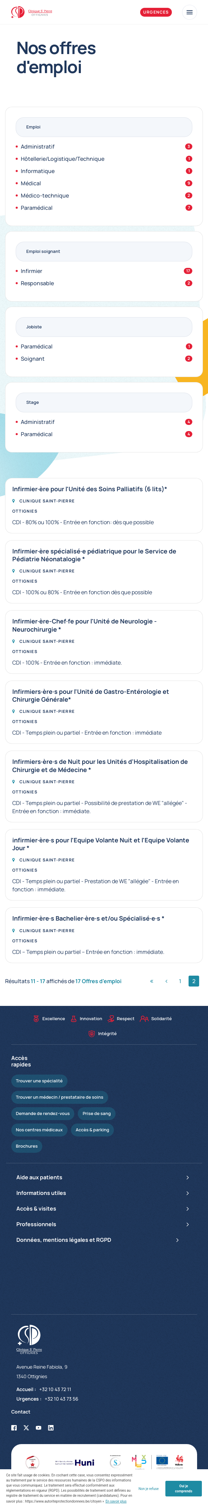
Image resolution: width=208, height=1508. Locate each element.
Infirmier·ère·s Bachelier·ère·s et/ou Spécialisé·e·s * (88, 918)
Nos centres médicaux (39, 1130)
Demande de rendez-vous (43, 1113)
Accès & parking (92, 1130)
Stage (32, 402)
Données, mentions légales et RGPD (99, 1240)
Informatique (106, 171)
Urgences (156, 12)
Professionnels (104, 1224)
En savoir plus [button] (116, 1501)
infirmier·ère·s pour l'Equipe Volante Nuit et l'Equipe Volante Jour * (100, 844)
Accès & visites (104, 1208)
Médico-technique (106, 195)
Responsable (106, 283)
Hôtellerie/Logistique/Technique (106, 158)
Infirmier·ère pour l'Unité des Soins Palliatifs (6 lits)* (89, 489)
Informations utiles (104, 1193)
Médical (106, 183)
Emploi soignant (43, 251)
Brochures (27, 1146)
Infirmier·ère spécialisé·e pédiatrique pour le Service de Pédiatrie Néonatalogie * (94, 555)
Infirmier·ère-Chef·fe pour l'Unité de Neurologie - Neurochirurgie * (84, 625)
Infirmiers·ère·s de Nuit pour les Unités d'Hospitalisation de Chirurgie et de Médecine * (100, 765)
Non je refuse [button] (148, 1489)
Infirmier (106, 271)
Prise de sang (96, 1113)
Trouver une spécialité (39, 1081)
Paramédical (106, 207)
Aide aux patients (104, 1177)
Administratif (106, 146)
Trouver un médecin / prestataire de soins (59, 1097)
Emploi (33, 127)
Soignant (106, 358)
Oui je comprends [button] (183, 1488)
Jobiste (34, 327)
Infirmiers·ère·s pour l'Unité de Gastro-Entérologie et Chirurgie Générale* (90, 695)
